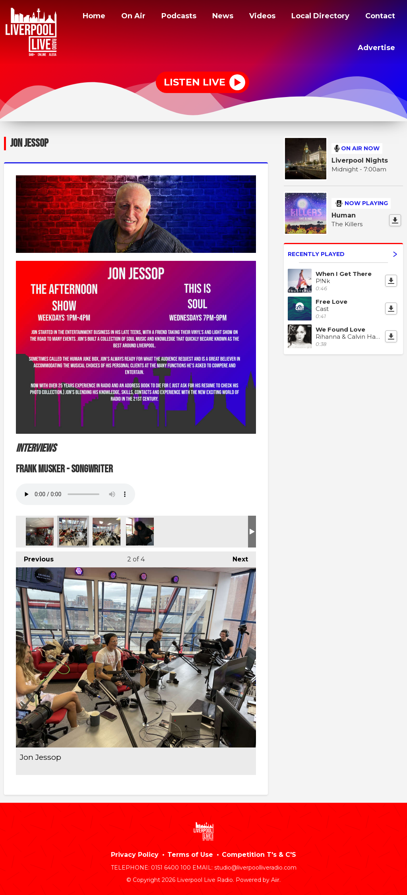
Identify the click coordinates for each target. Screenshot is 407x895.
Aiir (275, 878)
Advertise (376, 46)
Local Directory (315, 17)
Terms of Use (190, 853)
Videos (253, 17)
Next (236, 556)
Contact (379, 17)
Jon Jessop (40, 530)
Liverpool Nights (359, 159)
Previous (35, 556)
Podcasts (167, 17)
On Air (120, 17)
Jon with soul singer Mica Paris (140, 530)
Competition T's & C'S (259, 853)
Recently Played (342, 252)
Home (79, 17)
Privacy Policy (135, 853)
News (212, 17)
